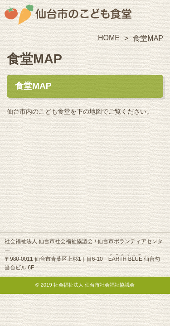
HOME (109, 38)
